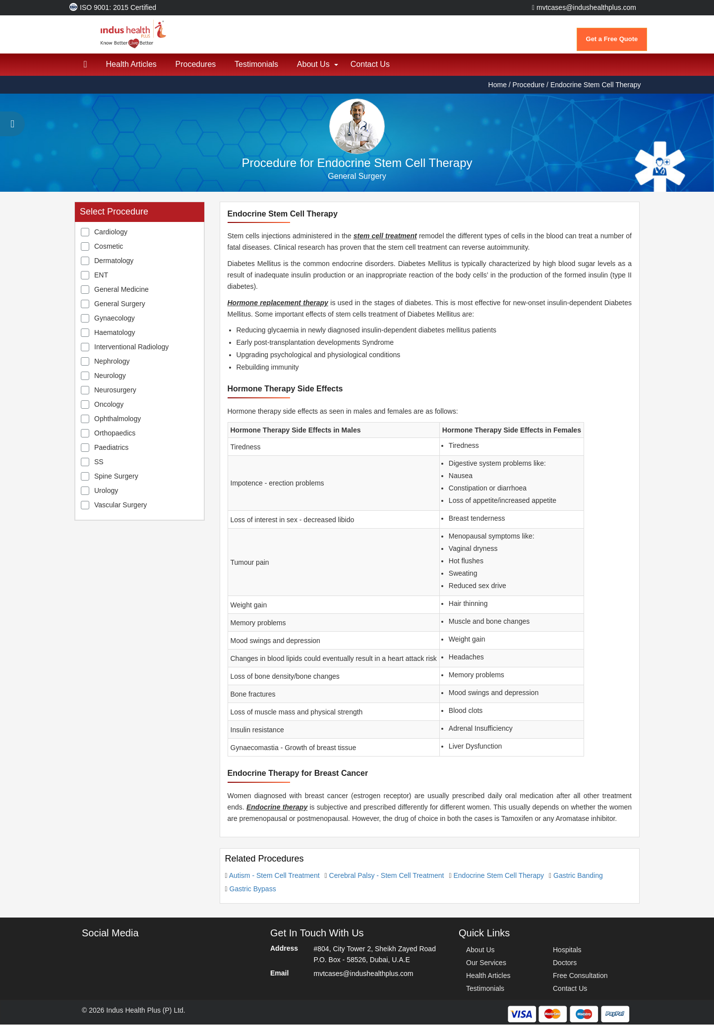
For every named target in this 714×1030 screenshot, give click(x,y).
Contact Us (376, 69)
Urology (106, 496)
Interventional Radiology (131, 352)
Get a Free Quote (612, 39)
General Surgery (119, 309)
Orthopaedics (114, 438)
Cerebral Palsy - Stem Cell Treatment (386, 881)
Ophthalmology (117, 424)
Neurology (110, 381)
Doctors (565, 968)
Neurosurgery (115, 395)
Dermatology (113, 266)
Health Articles (133, 69)
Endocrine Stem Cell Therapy (498, 881)
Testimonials (260, 69)
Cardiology (110, 237)
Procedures (198, 69)
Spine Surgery (116, 482)
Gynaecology (114, 323)
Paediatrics (111, 453)
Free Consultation (580, 981)
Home (498, 90)
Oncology (108, 410)
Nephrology (112, 367)
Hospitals (567, 955)
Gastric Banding (578, 881)
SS (99, 467)
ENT (101, 280)
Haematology (114, 338)
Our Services (486, 968)
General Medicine (121, 295)
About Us (318, 69)
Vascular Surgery (120, 510)
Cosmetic (108, 252)
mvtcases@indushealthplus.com (584, 7)
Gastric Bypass (253, 894)
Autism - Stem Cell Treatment (274, 881)
